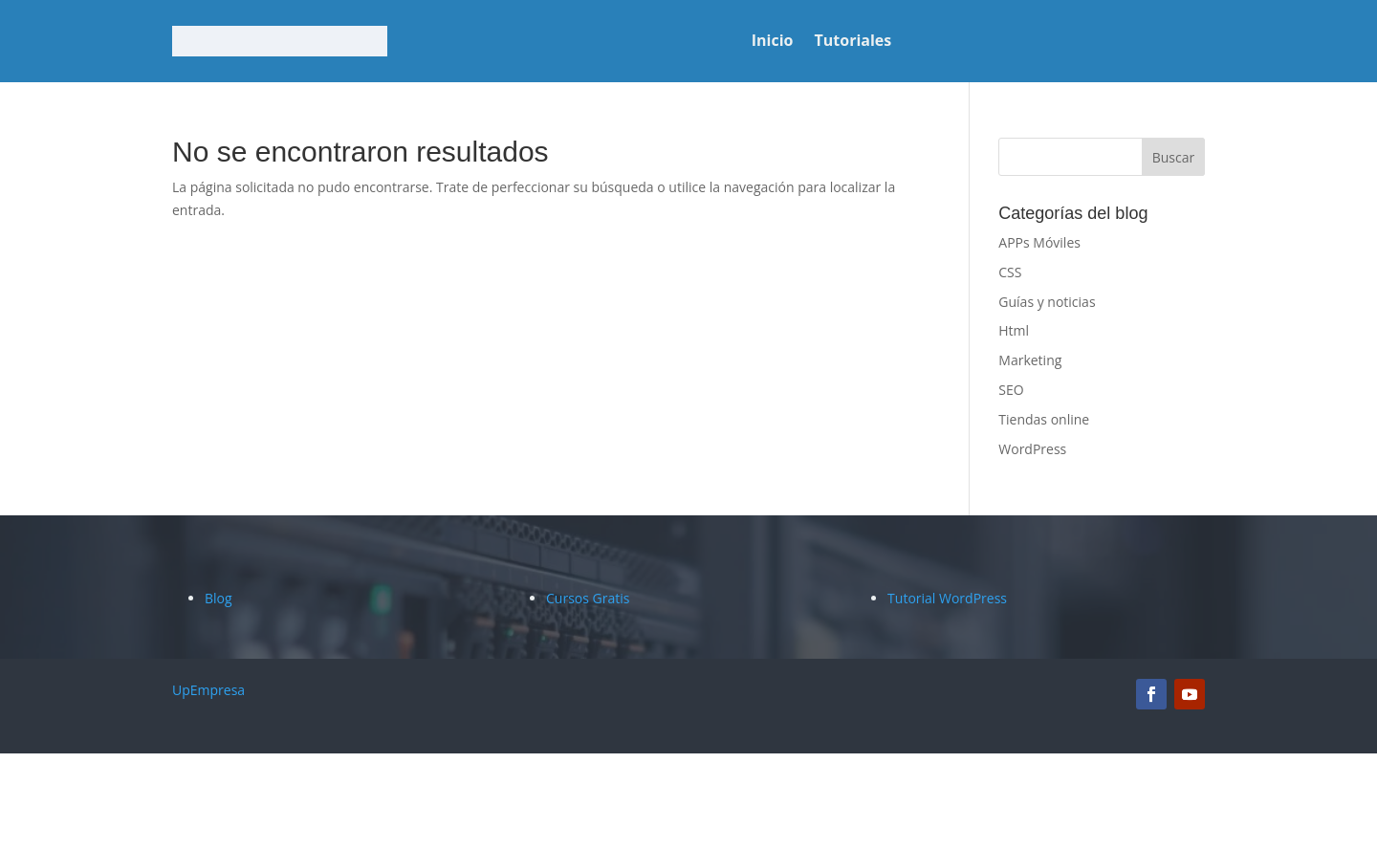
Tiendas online (1043, 419)
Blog (218, 598)
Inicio (773, 42)
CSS (1009, 272)
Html (1013, 330)
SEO (1010, 390)
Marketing (1029, 360)
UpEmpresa (208, 690)
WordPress (1032, 449)
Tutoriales (853, 42)
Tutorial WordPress (947, 598)
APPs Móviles (1039, 242)
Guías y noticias (1046, 302)
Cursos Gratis (587, 598)
